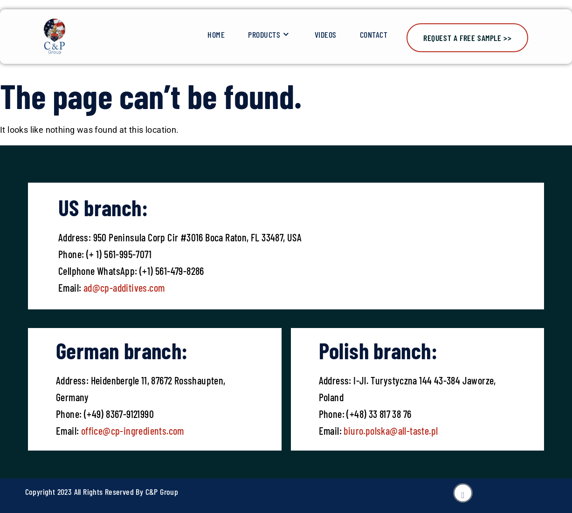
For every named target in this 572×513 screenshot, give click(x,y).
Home (216, 34)
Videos (326, 34)
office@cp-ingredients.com (131, 430)
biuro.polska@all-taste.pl (391, 430)
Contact (374, 34)
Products (269, 34)
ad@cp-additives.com (124, 287)
